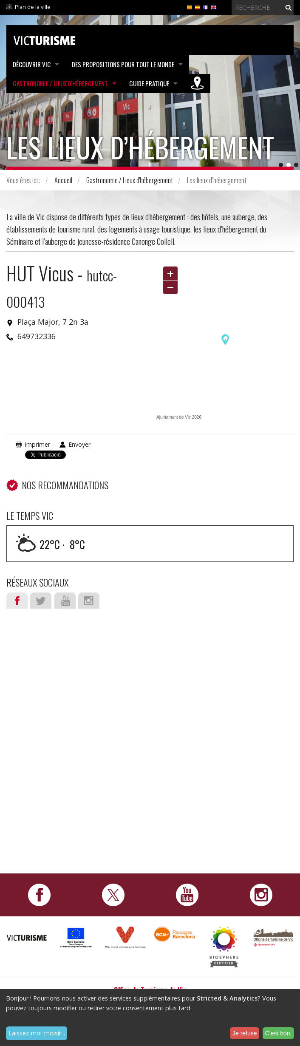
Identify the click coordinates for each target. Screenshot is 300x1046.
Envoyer (79, 444)
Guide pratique (149, 83)
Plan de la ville (33, 7)
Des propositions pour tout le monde (123, 64)
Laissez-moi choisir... (36, 1033)
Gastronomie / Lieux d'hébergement (60, 83)
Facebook (17, 600)
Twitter (40, 600)
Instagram (88, 600)
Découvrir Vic (32, 64)
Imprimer (37, 444)
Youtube (65, 600)
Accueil (63, 180)
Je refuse (244, 1033)
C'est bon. (278, 1033)
